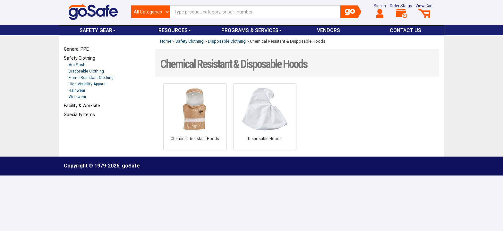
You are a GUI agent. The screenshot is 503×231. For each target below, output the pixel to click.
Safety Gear (97, 30)
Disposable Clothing (86, 71)
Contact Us (405, 30)
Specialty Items (79, 114)
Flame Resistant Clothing (91, 77)
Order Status (401, 10)
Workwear (77, 97)
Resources (174, 30)
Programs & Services (251, 30)
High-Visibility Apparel (88, 84)
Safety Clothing (79, 58)
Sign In (380, 10)
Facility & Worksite (82, 105)
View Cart (424, 10)
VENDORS (328, 30)
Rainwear (77, 90)
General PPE (76, 49)
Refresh (76, 129)
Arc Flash (77, 65)
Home (165, 41)
